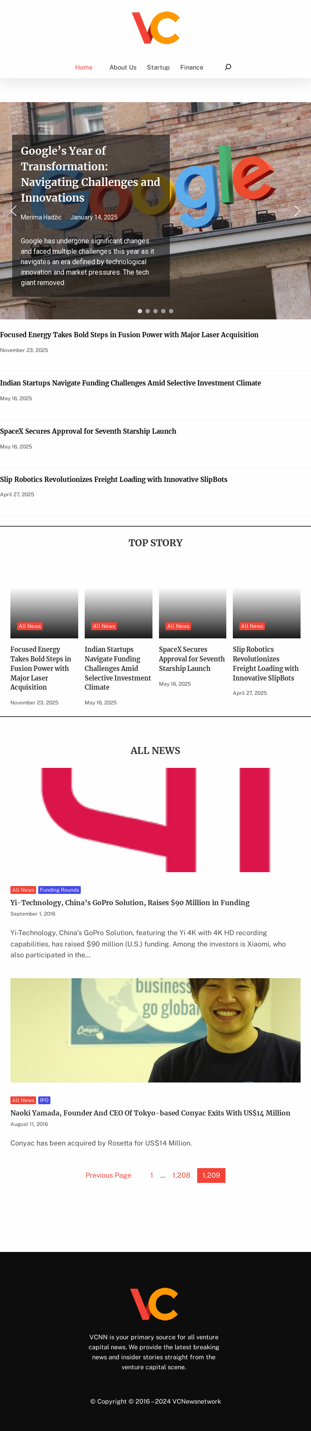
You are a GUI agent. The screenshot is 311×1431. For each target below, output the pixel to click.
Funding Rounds (59, 890)
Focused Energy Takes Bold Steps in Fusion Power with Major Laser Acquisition (129, 335)
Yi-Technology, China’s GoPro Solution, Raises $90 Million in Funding (130, 903)
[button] (155, 210)
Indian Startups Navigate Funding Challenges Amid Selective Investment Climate (130, 383)
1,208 (181, 1175)
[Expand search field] (228, 67)
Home (84, 67)
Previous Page (108, 1175)
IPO (44, 1100)
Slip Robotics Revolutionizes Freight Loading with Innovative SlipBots (114, 479)
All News (30, 626)
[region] (155, 210)
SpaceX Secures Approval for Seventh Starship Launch (88, 431)
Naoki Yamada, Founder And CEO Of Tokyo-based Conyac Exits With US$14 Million (150, 1113)
